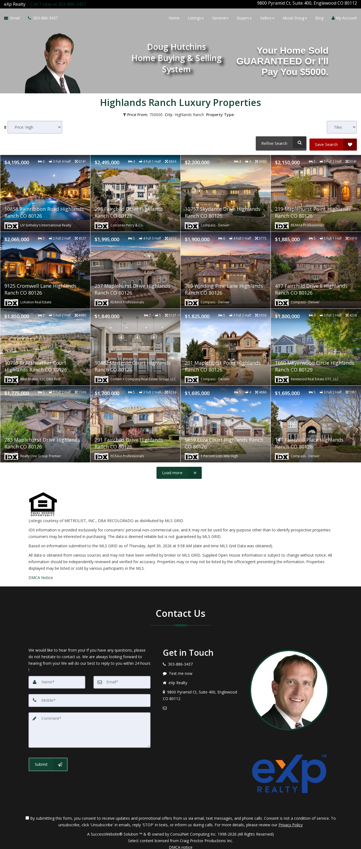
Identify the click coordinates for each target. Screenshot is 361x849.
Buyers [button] (244, 17)
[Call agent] (55, 3)
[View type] (342, 125)
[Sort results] (34, 125)
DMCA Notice (41, 573)
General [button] (220, 17)
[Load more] (179, 468)
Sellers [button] (267, 17)
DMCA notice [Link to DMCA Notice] (180, 842)
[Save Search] (333, 140)
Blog (319, 17)
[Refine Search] (280, 140)
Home (174, 17)
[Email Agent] (14, 17)
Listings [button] (196, 17)
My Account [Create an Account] (344, 17)
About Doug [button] (295, 17)
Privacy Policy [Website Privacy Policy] (290, 820)
